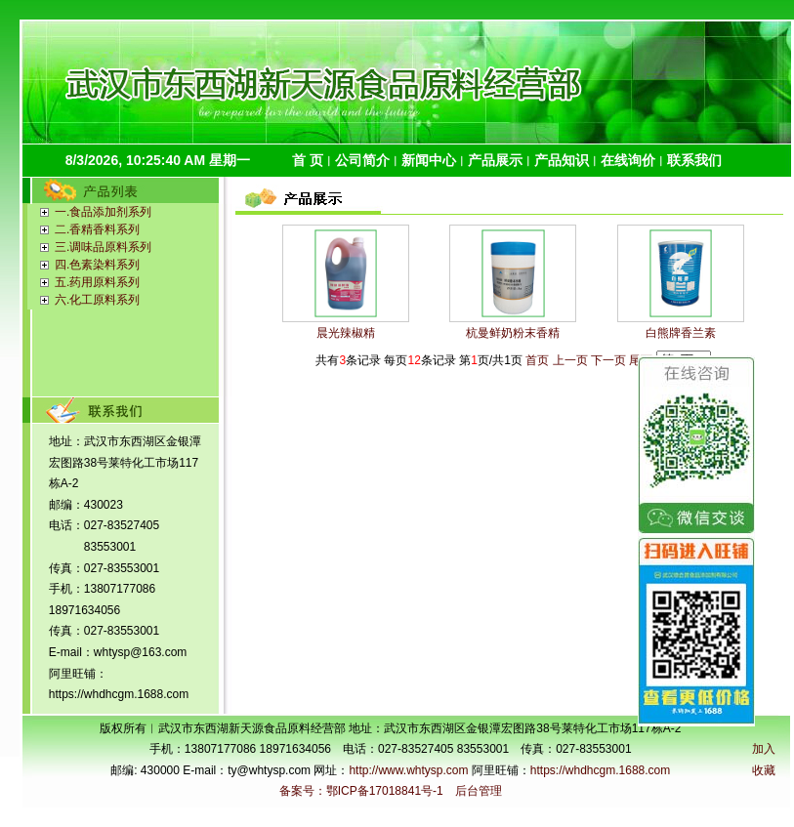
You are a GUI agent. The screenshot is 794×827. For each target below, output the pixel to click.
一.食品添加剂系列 (103, 212)
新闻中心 (428, 160)
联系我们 (694, 160)
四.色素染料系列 (97, 264)
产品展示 (495, 160)
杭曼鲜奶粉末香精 (513, 333)
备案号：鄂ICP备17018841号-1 (361, 791)
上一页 (570, 360)
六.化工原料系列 (97, 300)
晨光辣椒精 (345, 333)
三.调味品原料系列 (103, 247)
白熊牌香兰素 (681, 333)
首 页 (307, 160)
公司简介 (362, 160)
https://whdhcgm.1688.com (600, 770)
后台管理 (478, 791)
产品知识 (561, 160)
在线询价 (628, 160)
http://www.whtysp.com (408, 770)
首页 (537, 360)
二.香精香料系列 (97, 229)
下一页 (608, 360)
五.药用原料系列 (97, 282)
